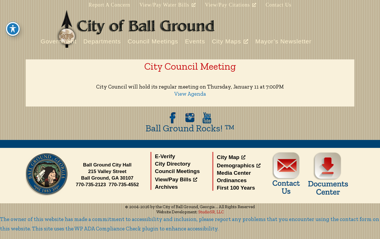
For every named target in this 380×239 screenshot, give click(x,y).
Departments (102, 41)
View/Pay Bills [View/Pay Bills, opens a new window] (176, 179)
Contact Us (279, 5)
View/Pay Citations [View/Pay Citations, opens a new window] (230, 5)
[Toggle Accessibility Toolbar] (13, 21)
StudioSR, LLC (211, 211)
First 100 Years (236, 188)
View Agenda (190, 94)
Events (195, 41)
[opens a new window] (172, 117)
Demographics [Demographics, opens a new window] (238, 165)
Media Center (234, 173)
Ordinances (232, 180)
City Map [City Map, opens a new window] (231, 157)
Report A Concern (109, 5)
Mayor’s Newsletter (283, 41)
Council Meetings (153, 41)
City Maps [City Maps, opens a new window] (230, 41)
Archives (166, 187)
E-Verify (165, 156)
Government (59, 41)
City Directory (173, 164)
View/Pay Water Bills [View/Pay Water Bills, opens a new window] (167, 5)
